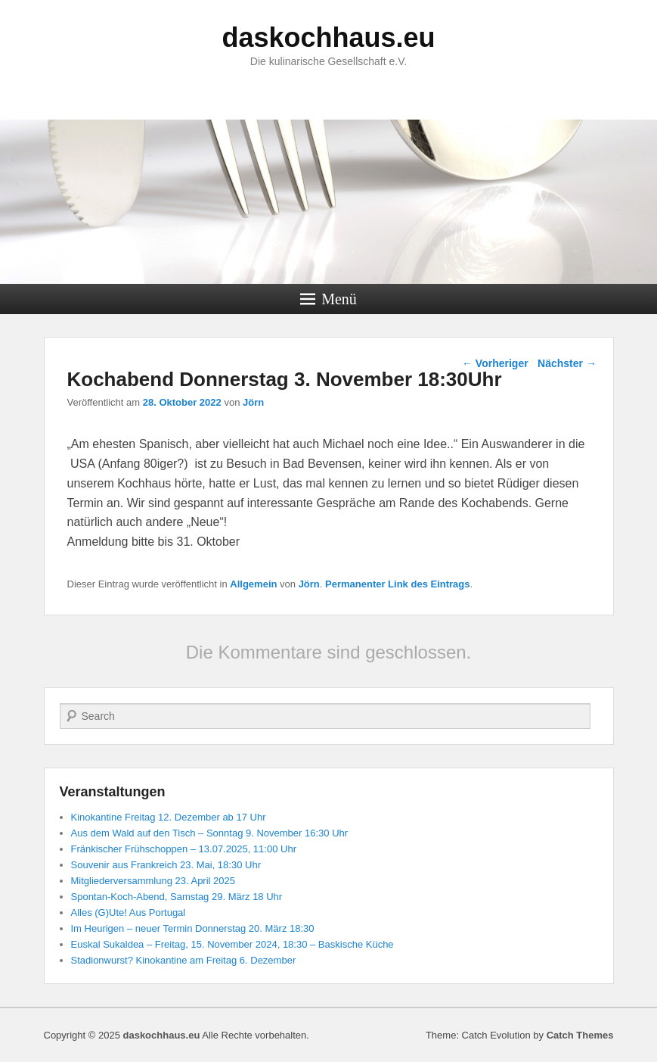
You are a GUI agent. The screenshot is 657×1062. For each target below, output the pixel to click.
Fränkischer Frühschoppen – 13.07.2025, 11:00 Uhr (183, 849)
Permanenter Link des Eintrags (397, 584)
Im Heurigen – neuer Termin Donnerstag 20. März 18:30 (193, 928)
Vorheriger (495, 363)
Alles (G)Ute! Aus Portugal (128, 912)
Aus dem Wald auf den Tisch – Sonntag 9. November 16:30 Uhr (210, 833)
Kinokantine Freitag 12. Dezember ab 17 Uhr (168, 817)
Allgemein (253, 584)
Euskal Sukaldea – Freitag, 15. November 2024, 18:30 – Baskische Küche (232, 944)
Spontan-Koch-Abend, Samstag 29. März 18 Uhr (177, 896)
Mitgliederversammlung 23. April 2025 (153, 880)
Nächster (567, 363)
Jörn (253, 402)
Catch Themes (580, 1035)
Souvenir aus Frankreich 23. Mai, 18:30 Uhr (166, 864)
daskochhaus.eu (328, 37)
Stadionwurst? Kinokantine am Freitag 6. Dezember (183, 960)
